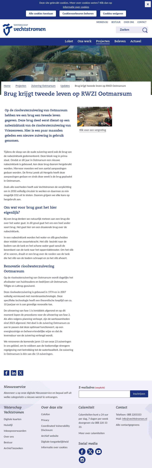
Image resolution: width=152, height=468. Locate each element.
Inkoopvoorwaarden (15, 430)
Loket (69, 41)
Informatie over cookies (76, 7)
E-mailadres (92, 387)
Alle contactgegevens (127, 424)
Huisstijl (8, 425)
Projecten (103, 41)
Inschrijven (139, 394)
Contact (141, 22)
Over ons (129, 22)
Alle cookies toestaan (41, 13)
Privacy (45, 420)
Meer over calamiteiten (92, 433)
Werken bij (102, 22)
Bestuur (116, 22)
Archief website (49, 436)
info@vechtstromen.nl (134, 418)
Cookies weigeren (113, 13)
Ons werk (84, 41)
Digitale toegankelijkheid (55, 441)
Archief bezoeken (13, 448)
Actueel (135, 41)
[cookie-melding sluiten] (148, 4)
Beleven (120, 41)
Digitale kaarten (12, 419)
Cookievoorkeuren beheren (78, 13)
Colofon (45, 414)
